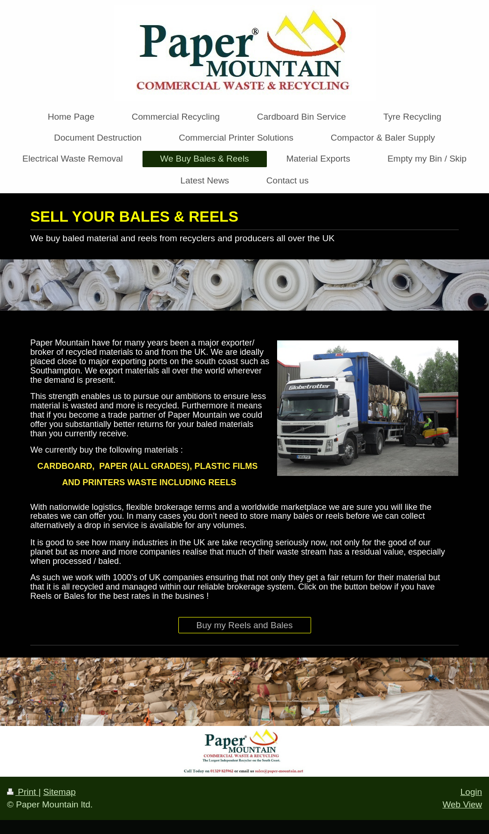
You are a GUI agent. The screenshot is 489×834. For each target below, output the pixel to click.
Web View (462, 804)
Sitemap (59, 792)
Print (23, 792)
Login (471, 792)
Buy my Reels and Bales (245, 625)
